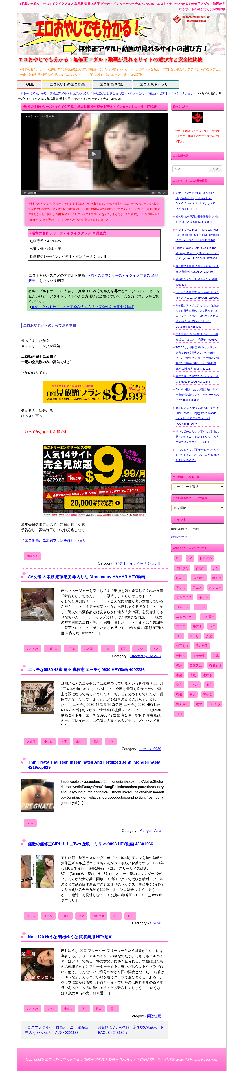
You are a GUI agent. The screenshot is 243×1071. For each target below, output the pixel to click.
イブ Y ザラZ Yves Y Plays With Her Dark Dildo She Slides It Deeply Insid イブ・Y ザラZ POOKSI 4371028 (197, 235)
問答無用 (154, 1016)
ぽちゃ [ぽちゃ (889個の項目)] (217, 577)
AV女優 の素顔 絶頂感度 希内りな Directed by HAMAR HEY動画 (86, 576)
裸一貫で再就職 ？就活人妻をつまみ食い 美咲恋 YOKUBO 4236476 (197, 269)
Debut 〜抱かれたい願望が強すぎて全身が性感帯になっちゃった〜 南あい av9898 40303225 (197, 395)
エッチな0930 (150, 749)
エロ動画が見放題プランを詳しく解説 (55, 540)
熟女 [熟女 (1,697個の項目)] (179, 684)
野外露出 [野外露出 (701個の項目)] (182, 704)
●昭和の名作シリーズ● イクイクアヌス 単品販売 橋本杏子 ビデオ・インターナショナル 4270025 (90, 106)
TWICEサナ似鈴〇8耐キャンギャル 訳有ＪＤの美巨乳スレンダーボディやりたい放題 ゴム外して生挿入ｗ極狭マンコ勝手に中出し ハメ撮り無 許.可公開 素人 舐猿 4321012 (197, 358)
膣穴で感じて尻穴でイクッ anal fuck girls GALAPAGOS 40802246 (197, 379)
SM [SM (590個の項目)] (190, 558)
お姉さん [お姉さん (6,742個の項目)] (182, 568)
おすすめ (32, 648)
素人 (96, 741)
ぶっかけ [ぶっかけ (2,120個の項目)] (199, 577)
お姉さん (52, 648)
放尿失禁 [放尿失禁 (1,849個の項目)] (196, 665)
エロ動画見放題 (112, 84)
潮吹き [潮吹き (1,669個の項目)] (207, 675)
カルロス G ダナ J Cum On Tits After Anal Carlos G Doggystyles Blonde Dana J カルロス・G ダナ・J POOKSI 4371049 (197, 415)
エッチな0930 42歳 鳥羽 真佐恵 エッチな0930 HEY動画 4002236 (86, 669)
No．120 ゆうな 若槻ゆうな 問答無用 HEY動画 (70, 936)
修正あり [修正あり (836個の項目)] (182, 646)
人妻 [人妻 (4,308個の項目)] (209, 636)
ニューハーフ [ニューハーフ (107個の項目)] (185, 616)
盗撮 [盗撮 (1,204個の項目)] (179, 694)
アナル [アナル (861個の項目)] (180, 587)
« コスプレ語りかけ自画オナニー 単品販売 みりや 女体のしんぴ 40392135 (57, 1030)
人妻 (64, 741)
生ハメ (140, 648)
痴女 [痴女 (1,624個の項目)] (209, 684)
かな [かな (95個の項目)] (215, 568)
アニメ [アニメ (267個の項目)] (197, 587)
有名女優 (98, 915)
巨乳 (123, 648)
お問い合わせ (179, 536)
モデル (48, 915)
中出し (108, 648)
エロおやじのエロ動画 (67, 84)
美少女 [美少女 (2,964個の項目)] (207, 694)
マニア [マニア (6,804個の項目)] (180, 626)
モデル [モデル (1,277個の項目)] (197, 626)
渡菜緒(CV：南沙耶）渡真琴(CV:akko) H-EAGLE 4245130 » (130, 1030)
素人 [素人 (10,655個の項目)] (193, 694)
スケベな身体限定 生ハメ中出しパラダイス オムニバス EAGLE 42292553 (198, 295)
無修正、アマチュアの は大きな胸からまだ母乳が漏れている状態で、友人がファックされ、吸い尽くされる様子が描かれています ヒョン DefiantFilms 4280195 (197, 316)
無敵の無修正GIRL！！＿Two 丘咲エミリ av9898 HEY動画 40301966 (90, 844)
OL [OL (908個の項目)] (178, 558)
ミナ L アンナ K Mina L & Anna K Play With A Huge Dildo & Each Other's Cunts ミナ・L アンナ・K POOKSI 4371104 (195, 200)
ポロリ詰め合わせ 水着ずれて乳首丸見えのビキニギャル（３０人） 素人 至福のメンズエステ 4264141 (197, 437)
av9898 (155, 923)
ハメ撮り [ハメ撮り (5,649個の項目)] (208, 616)
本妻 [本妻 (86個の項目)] (179, 675)
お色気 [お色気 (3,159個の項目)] (200, 568)
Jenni (30, 823)
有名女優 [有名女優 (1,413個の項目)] (215, 665)
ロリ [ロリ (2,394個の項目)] (179, 636)
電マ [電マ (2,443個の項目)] (199, 704)
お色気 (71, 648)
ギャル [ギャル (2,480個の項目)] (203, 597)
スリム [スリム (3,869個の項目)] (200, 607)
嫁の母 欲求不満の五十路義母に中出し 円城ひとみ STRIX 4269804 (197, 219)
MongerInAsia (150, 831)
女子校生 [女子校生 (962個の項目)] (199, 655)
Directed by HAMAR (145, 656)
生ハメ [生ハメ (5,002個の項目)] (194, 684)
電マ (116, 915)
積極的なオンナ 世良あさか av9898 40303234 (197, 282)
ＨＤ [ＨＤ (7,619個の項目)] (179, 714)
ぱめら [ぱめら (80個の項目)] (180, 577)
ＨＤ (155, 648)
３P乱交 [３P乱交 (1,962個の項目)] (214, 704)
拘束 (81, 915)
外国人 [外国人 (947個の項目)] (180, 655)
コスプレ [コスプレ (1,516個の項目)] (182, 607)
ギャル (31, 915)
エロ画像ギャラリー (155, 84)
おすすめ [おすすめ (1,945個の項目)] (206, 558)
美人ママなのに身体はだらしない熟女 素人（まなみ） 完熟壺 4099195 (197, 337)
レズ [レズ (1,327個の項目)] (212, 626)
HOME (29, 84)
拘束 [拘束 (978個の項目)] (179, 665)
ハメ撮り (89, 648)
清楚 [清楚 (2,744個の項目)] (193, 675)
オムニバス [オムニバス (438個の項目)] (184, 597)
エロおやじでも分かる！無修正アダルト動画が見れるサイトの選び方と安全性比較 (71, 93)
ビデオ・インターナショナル (177, 93)
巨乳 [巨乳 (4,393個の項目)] (215, 655)
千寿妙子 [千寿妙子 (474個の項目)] (202, 646)
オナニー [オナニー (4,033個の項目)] (215, 587)
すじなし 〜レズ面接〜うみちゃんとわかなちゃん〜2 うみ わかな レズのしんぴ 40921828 (197, 455)
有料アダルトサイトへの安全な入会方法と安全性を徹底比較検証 (82, 307)
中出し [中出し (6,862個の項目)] (194, 636)
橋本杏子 (32, 556)
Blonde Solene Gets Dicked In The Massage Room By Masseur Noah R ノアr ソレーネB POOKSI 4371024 (197, 253)
